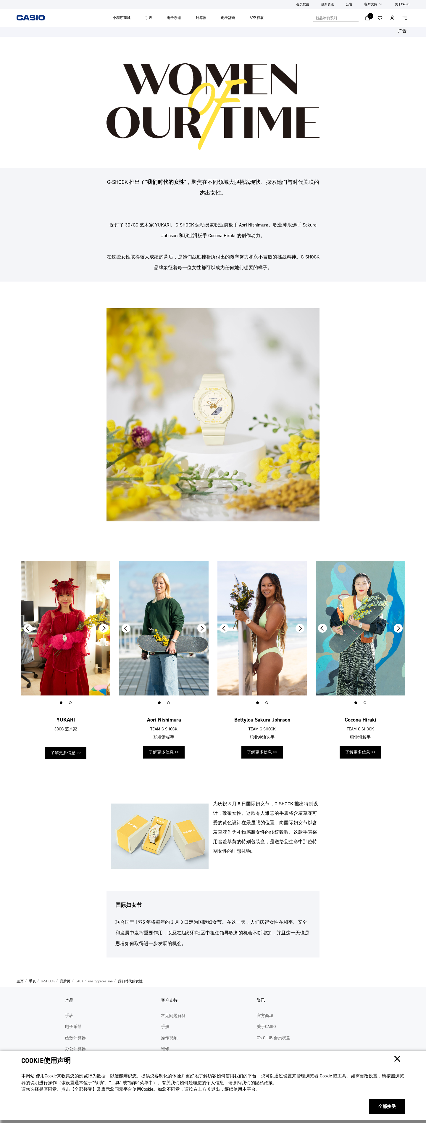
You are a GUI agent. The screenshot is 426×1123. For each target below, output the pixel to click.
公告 (349, 4)
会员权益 (302, 4)
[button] (61, 702)
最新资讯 (327, 4)
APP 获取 (257, 17)
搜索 (356, 18)
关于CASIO (402, 4)
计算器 (201, 17)
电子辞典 (228, 17)
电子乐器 (174, 17)
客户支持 (370, 4)
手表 (148, 17)
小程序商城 (121, 17)
